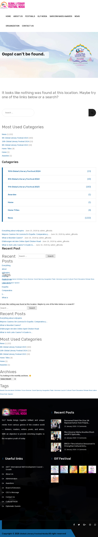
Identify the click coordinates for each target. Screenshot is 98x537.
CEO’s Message (12, 491)
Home (8, 15)
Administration (11, 477)
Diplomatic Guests (13, 505)
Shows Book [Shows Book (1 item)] (3, 393)
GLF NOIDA (42, 15)
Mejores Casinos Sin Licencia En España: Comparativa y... (25, 233)
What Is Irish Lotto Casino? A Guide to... (18, 244)
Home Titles (7, 147)
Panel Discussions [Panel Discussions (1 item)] (79, 278)
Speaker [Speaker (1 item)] (17, 281)
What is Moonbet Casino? (12, 237)
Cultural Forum (12, 500)
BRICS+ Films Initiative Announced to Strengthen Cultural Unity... (79, 444)
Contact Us (28, 25)
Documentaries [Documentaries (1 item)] (9, 389)
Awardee (5, 155)
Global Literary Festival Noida (34, 532)
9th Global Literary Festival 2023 (15, 137)
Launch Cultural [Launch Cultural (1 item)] (68, 278)
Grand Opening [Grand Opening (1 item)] (39, 278)
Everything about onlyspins (13, 229)
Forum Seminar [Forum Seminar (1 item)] (28, 278)
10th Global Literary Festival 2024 (15, 140)
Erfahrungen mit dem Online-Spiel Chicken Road (21, 240)
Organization (12, 25)
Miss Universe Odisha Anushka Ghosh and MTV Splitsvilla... (79, 432)
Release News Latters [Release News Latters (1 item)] (90, 389)
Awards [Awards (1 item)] (2, 389)
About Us (18, 15)
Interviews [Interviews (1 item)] (59, 278)
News (77, 15)
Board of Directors (13, 487)
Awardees (10, 482)
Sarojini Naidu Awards (61, 15)
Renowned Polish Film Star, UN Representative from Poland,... (76, 420)
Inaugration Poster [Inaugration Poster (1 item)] (50, 278)
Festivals (30, 15)
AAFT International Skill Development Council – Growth (25, 467)
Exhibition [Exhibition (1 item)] (20, 278)
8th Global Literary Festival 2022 (15, 144)
